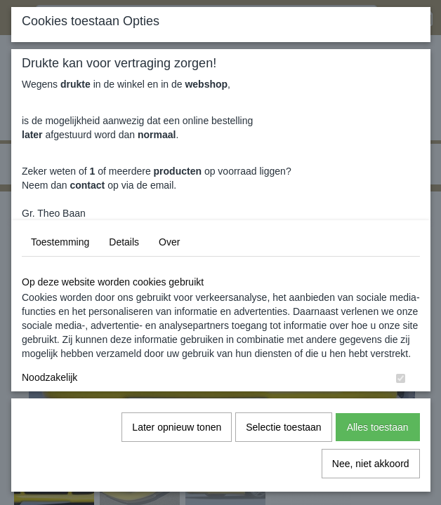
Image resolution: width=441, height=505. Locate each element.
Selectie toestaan (283, 427)
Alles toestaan (378, 427)
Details (124, 242)
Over (169, 242)
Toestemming (60, 242)
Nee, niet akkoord (370, 463)
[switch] (400, 378)
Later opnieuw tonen (176, 427)
